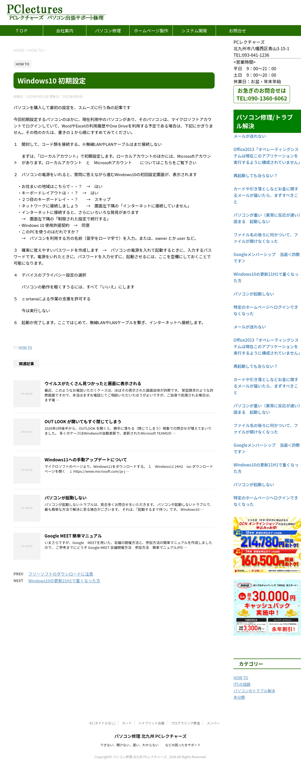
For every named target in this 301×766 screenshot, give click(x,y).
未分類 (239, 697)
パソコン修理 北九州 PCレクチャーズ (150, 736)
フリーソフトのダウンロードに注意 (60, 574)
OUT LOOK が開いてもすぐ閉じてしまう (83, 421)
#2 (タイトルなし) (102, 723)
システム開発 (194, 30)
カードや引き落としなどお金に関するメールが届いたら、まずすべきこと (266, 195)
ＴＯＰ (21, 30)
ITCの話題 (242, 684)
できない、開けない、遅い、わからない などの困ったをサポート (150, 745)
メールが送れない (250, 136)
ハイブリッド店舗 (151, 723)
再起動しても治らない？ (256, 175)
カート (127, 723)
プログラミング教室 (185, 723)
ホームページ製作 (151, 30)
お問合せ (237, 30)
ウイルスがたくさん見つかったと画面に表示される (93, 383)
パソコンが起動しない (66, 497)
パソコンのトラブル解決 (254, 690)
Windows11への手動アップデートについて (86, 459)
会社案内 (64, 30)
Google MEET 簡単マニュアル (73, 536)
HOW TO (25, 347)
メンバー (213, 723)
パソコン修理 (108, 30)
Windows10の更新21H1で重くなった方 (64, 580)
